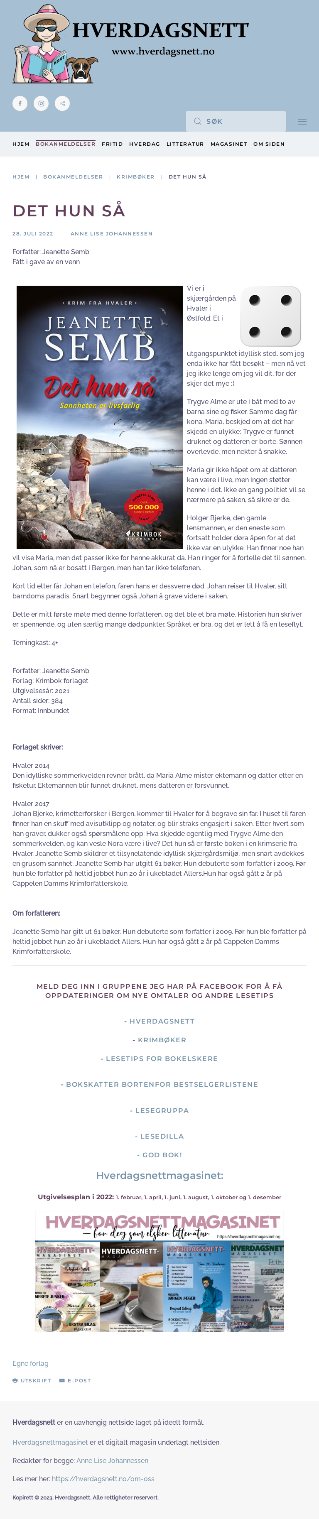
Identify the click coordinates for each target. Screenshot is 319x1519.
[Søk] (236, 121)
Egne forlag (30, 1363)
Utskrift (31, 1380)
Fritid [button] (112, 144)
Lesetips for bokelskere (162, 1059)
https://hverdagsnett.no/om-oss (103, 1479)
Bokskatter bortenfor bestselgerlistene (162, 1084)
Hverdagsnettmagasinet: (159, 1175)
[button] (302, 121)
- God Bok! (159, 1155)
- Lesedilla (159, 1136)
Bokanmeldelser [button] (66, 144)
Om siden (269, 144)
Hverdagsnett (162, 1021)
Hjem (20, 144)
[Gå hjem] (130, 43)
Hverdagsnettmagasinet (50, 1442)
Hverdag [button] (144, 144)
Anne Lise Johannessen (112, 1461)
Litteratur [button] (185, 144)
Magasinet (229, 144)
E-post (75, 1380)
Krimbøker (162, 1040)
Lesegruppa (162, 1111)
